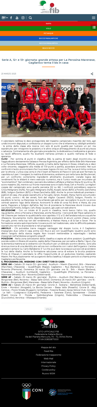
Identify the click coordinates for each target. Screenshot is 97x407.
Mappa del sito (48, 347)
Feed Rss (48, 351)
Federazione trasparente (48, 355)
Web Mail (48, 358)
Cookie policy (48, 370)
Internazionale (48, 362)
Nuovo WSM (48, 373)
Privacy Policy (48, 366)
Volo (48, 309)
